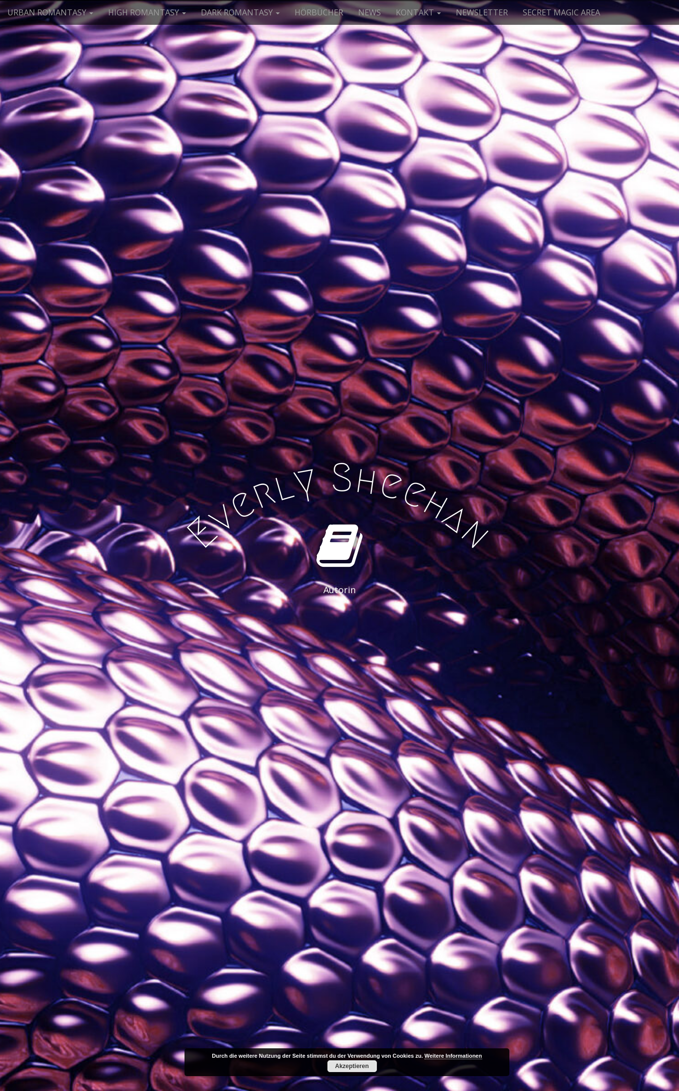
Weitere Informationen (453, 1056)
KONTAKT (418, 12)
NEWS (369, 12)
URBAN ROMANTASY (50, 12)
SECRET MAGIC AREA (561, 12)
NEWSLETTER (482, 12)
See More (340, 630)
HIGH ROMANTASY (147, 12)
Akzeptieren (352, 1066)
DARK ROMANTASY (240, 12)
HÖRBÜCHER (319, 12)
